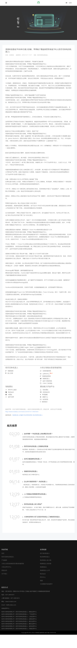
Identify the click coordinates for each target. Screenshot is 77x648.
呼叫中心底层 (11, 390)
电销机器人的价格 (45, 577)
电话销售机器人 (38, 415)
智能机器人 (45, 378)
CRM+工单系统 (46, 383)
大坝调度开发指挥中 (46, 597)
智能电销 (9, 371)
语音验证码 (45, 392)
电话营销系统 (28, 415)
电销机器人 (43, 580)
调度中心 (44, 397)
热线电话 (43, 402)
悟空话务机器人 (11, 367)
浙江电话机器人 (45, 567)
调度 (41, 594)
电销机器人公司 (45, 584)
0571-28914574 (15, 611)
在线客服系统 (45, 371)
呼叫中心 (43, 590)
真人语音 (9, 373)
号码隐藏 (44, 394)
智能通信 (9, 386)
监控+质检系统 (46, 381)
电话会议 (9, 392)
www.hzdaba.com (10, 615)
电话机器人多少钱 (45, 573)
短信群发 (44, 399)
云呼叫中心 (46, 374)
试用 (69, 3)
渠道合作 (4, 584)
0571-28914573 (9, 608)
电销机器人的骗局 (18, 415)
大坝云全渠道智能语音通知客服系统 (13, 577)
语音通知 (44, 390)
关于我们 (4, 587)
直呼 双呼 (9, 397)
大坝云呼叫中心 (6, 580)
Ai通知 (8, 394)
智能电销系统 (45, 376)
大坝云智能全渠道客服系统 (51, 367)
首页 (3, 567)
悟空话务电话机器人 (8, 570)
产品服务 (4, 573)
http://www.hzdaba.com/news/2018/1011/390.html (21, 412)
